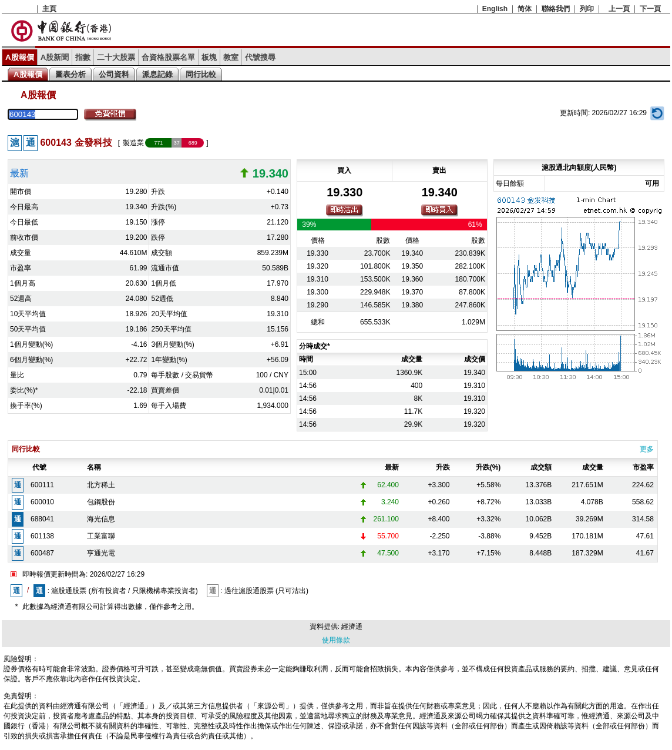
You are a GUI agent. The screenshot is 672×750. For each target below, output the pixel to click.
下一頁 (650, 9)
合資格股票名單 (168, 57)
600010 (42, 502)
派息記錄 (157, 74)
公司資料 (114, 74)
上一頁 (619, 9)
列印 (587, 9)
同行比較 (201, 74)
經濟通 (351, 626)
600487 (42, 553)
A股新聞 (55, 57)
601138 (42, 536)
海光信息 (101, 519)
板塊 (209, 57)
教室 (230, 57)
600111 (42, 485)
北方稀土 (101, 485)
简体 (525, 9)
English (495, 9)
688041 (42, 519)
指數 (82, 57)
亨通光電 (101, 553)
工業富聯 (101, 536)
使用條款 (336, 640)
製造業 (133, 143)
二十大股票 (116, 57)
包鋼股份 (101, 502)
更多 (647, 449)
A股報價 (19, 57)
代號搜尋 (260, 57)
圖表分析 (70, 74)
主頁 (49, 9)
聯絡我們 (556, 9)
